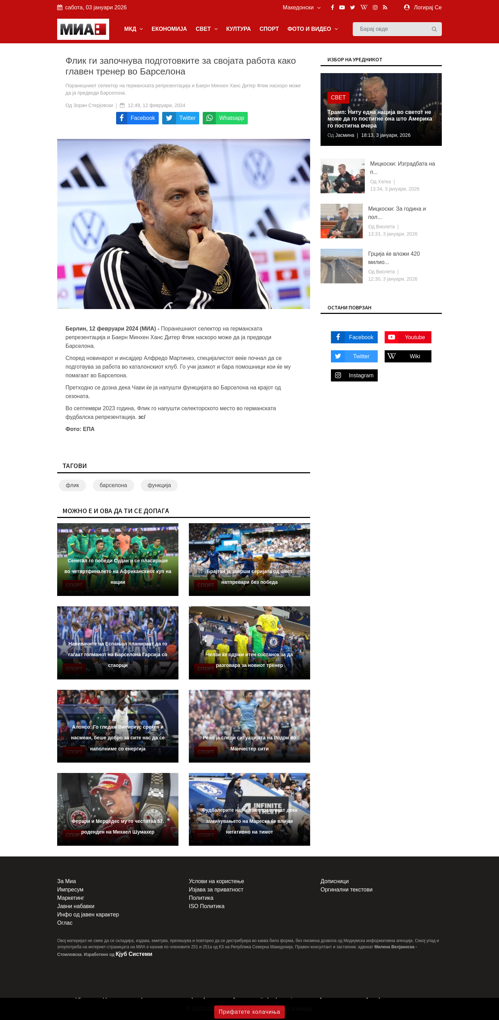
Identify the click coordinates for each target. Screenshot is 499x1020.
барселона (113, 485)
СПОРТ (269, 29)
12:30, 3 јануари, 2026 (392, 279)
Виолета (385, 226)
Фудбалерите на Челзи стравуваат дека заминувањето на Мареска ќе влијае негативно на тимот (249, 820)
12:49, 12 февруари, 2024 (156, 105)
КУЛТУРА (238, 29)
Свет (338, 97)
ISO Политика (207, 906)
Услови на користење (216, 881)
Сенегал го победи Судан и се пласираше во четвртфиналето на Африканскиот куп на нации (117, 571)
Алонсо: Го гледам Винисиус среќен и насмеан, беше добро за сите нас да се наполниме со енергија (118, 737)
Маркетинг (70, 898)
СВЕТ (207, 29)
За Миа (66, 881)
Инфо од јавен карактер (88, 914)
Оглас (64, 923)
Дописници (335, 881)
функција (159, 485)
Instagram (352, 375)
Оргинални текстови (347, 889)
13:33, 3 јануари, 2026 (392, 234)
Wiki (402, 356)
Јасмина (344, 135)
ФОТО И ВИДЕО (313, 29)
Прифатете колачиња (249, 1012)
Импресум (70, 889)
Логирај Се (428, 7)
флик (72, 485)
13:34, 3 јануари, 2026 (394, 189)
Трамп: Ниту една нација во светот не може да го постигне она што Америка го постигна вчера (379, 118)
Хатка (384, 181)
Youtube (405, 337)
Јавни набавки (75, 906)
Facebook (352, 337)
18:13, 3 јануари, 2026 (385, 135)
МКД (133, 29)
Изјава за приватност (216, 889)
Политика (201, 898)
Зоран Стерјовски (93, 105)
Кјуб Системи (134, 954)
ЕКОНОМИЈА (169, 29)
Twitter (350, 356)
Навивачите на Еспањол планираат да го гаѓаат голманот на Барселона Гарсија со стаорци (117, 654)
